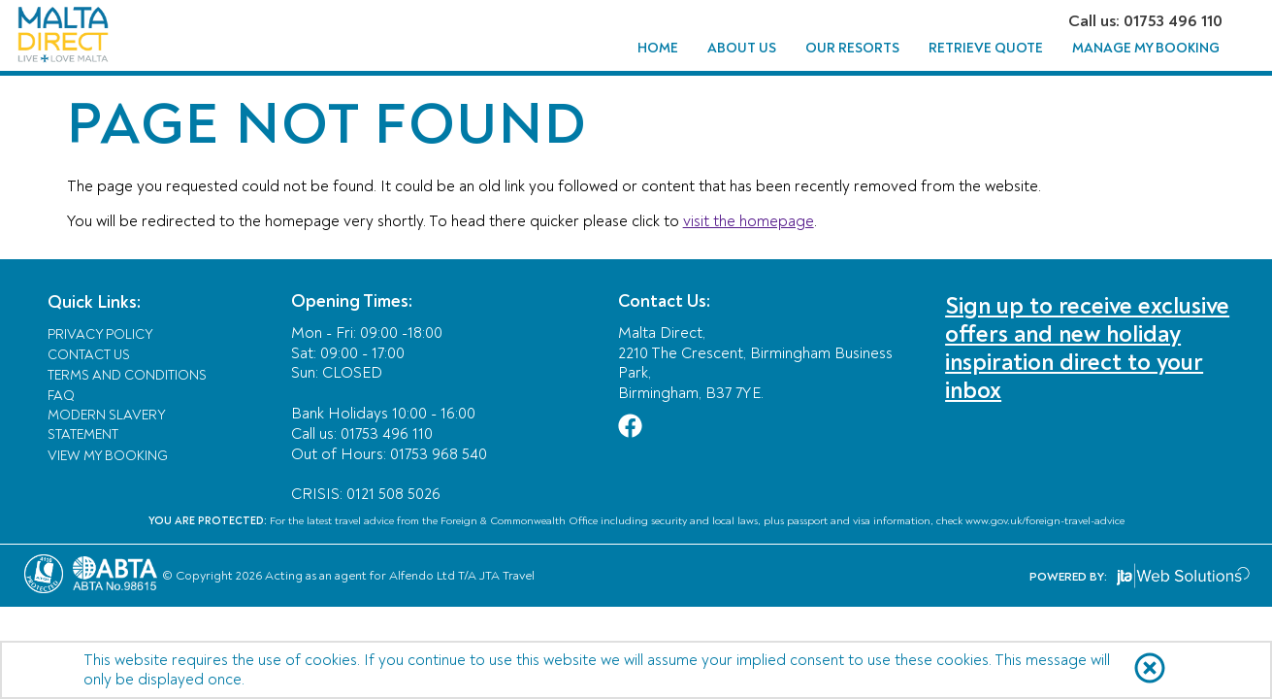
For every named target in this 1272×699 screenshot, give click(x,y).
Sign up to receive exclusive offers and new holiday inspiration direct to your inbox (1087, 348)
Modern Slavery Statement (106, 425)
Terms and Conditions (127, 375)
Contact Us (89, 355)
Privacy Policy (100, 334)
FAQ (61, 395)
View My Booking (108, 456)
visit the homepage (748, 221)
